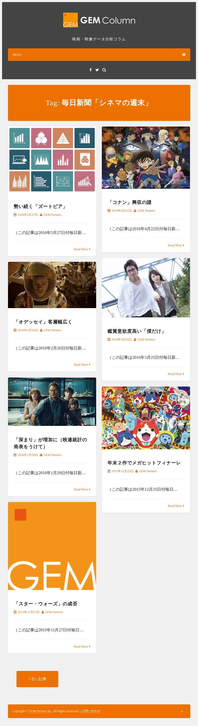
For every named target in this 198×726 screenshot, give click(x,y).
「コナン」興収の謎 (130, 202)
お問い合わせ (91, 711)
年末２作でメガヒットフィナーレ (144, 463)
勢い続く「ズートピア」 (41, 206)
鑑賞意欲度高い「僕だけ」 (137, 331)
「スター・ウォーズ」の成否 (45, 603)
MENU (99, 55)
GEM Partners (52, 215)
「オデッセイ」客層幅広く (43, 322)
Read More (81, 249)
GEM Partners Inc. (40, 711)
